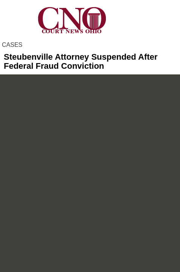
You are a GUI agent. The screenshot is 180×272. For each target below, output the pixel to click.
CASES (12, 45)
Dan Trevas (24, 78)
